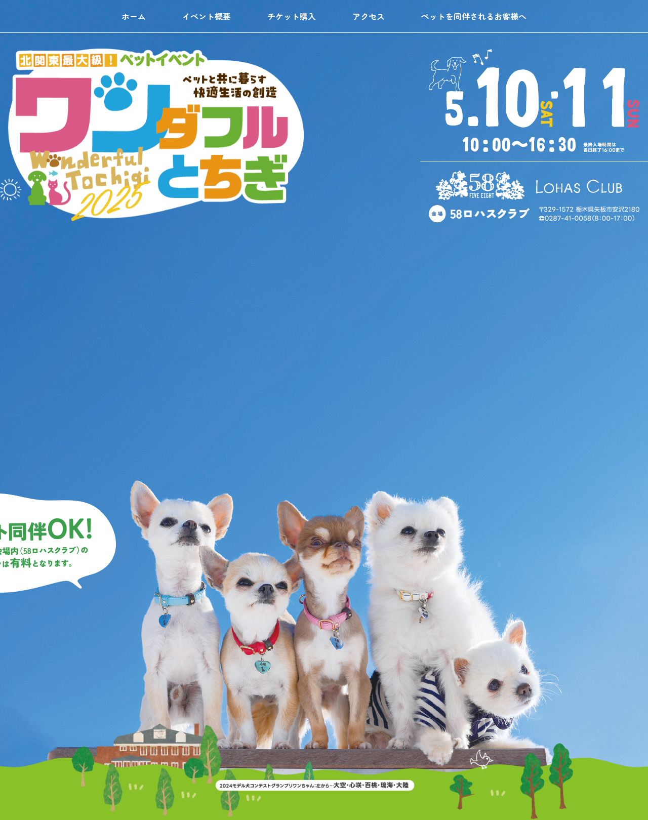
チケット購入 (291, 16)
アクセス (368, 16)
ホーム (134, 16)
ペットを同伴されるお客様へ (473, 16)
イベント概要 (206, 16)
